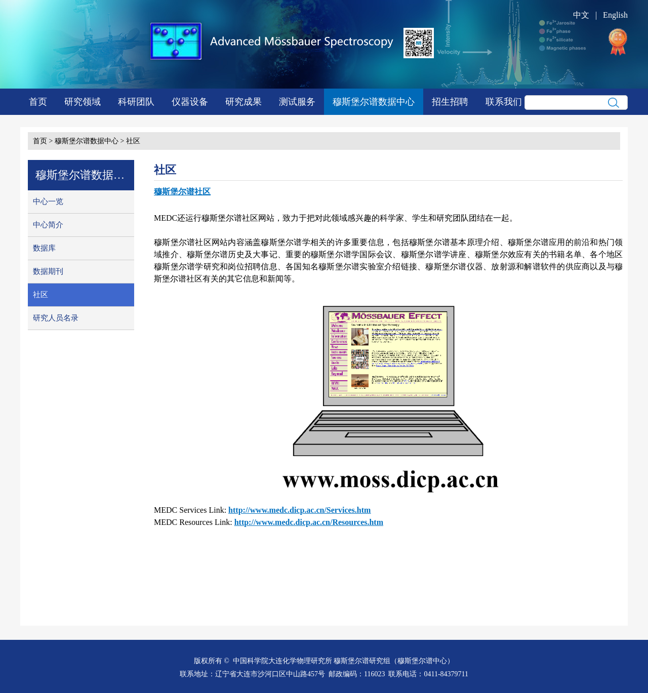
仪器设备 (190, 102)
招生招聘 (450, 102)
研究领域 (82, 102)
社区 (133, 141)
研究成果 (243, 102)
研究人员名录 (55, 318)
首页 (38, 102)
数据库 (44, 248)
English (615, 15)
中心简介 (48, 225)
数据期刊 (48, 271)
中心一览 (48, 201)
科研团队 (136, 102)
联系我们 (503, 102)
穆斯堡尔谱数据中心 (374, 102)
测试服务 (297, 102)
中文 (581, 15)
